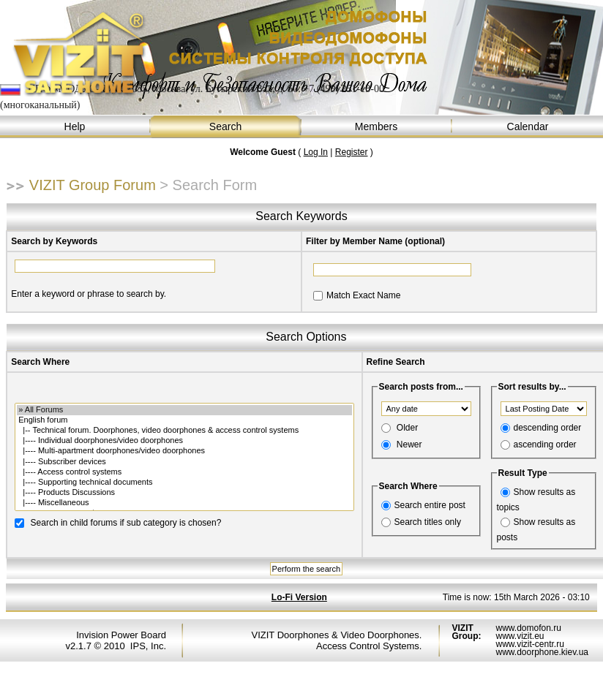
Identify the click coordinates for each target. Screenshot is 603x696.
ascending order (545, 444)
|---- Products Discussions (184, 493)
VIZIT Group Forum (92, 185)
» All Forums (184, 410)
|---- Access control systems (184, 472)
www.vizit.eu (519, 636)
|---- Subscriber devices (184, 462)
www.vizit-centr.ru (529, 644)
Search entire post (429, 505)
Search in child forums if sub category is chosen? (126, 522)
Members (377, 127)
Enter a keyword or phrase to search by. (88, 294)
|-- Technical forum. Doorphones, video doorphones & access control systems (184, 430)
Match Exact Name (363, 295)
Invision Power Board (121, 634)
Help (75, 127)
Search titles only (427, 522)
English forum (184, 420)
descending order (548, 428)
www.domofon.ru (528, 628)
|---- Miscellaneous (184, 503)
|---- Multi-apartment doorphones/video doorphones (184, 451)
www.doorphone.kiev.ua (541, 652)
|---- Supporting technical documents (184, 482)
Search (226, 127)
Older (407, 428)
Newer (409, 444)
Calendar (527, 127)
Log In (316, 152)
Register (351, 152)
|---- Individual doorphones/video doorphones (184, 441)
